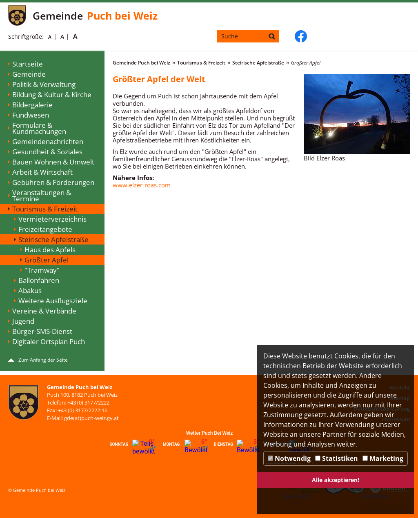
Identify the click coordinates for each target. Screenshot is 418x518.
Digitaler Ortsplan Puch (48, 341)
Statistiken (336, 458)
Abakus (30, 290)
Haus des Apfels (50, 249)
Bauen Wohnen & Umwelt (53, 162)
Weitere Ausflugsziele (52, 300)
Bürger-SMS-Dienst (42, 331)
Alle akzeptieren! (335, 480)
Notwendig (289, 458)
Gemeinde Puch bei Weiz (141, 62)
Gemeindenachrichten (47, 141)
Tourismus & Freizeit (45, 208)
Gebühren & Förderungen (53, 182)
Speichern (296, 496)
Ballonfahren (38, 280)
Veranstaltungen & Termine (41, 195)
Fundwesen (30, 115)
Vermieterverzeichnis (52, 219)
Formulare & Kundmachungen (39, 128)
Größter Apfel (46, 260)
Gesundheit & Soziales (47, 151)
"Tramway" (42, 270)
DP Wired (401, 508)
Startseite (27, 64)
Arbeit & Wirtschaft (42, 172)
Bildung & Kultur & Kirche (51, 94)
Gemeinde (29, 74)
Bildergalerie (32, 104)
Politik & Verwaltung (44, 84)
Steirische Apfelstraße (53, 239)
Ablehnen (374, 496)
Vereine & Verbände (44, 311)
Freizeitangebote (45, 229)
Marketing (382, 458)
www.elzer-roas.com (142, 185)
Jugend (23, 321)
